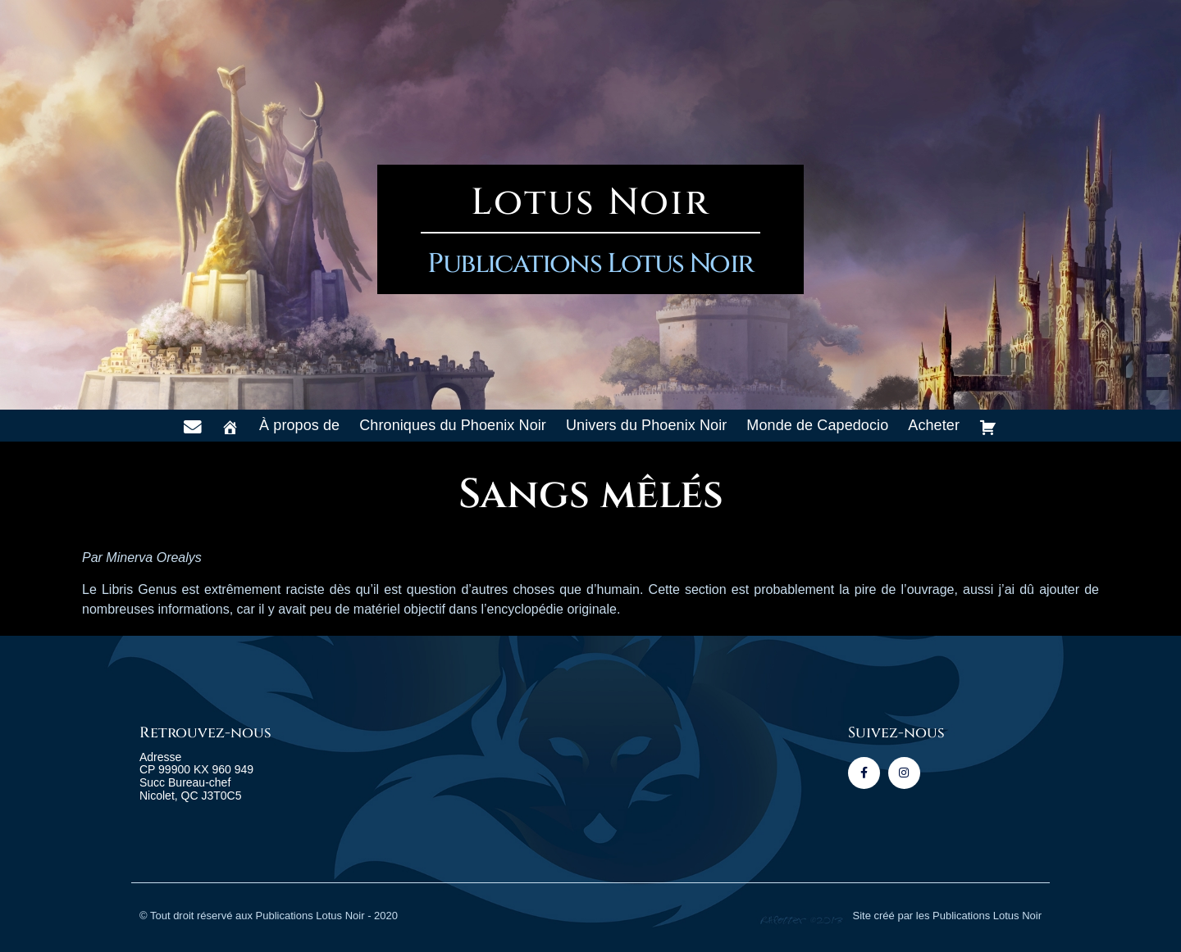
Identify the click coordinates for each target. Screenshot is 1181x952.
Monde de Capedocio (817, 425)
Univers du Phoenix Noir (646, 425)
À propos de (299, 425)
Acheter (934, 425)
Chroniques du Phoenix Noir (452, 425)
